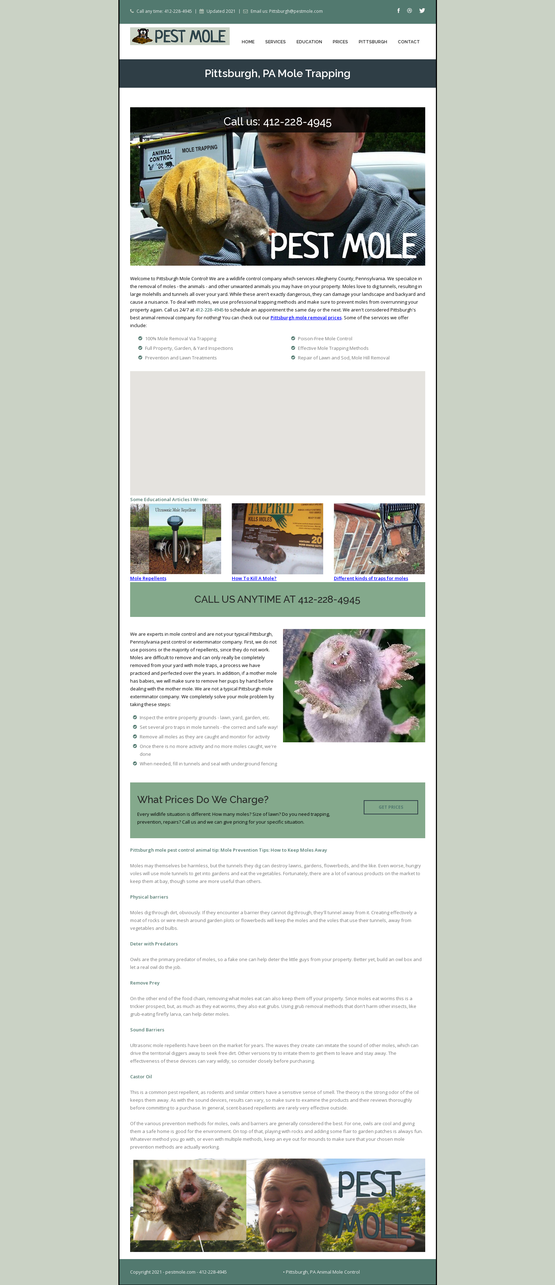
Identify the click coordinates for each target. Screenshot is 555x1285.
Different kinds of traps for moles (371, 578)
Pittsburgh (373, 41)
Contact (409, 41)
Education (309, 41)
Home (248, 41)
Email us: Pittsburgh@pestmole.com (287, 11)
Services (275, 41)
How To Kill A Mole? (254, 578)
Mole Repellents (148, 578)
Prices (340, 41)
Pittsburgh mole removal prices (306, 318)
